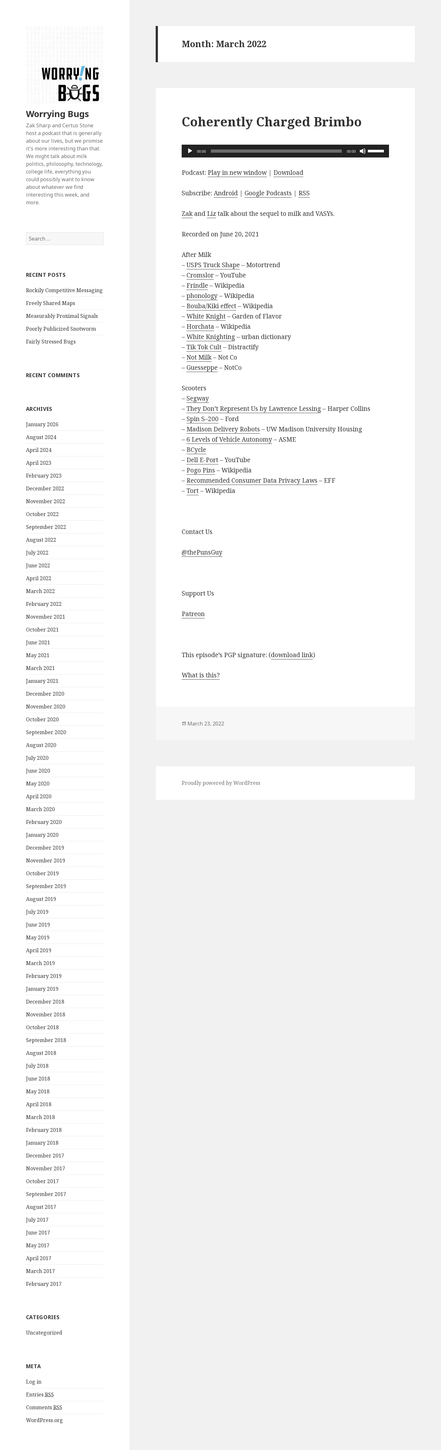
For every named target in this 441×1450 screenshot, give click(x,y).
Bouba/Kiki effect (211, 306)
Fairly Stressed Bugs (51, 341)
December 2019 (45, 847)
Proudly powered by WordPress (221, 782)
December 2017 (45, 1155)
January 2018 (42, 1142)
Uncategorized (44, 1332)
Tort (192, 491)
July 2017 (37, 1219)
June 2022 (38, 565)
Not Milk (199, 357)
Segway (197, 398)
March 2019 (40, 963)
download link (292, 655)
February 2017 (44, 1283)
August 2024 (41, 437)
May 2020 (37, 783)
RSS (304, 193)
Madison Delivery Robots (223, 429)
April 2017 (38, 1258)
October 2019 (42, 873)
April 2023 (38, 462)
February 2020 (44, 822)
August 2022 (41, 539)
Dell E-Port (202, 460)
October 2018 (42, 1027)
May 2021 (37, 655)
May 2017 (37, 1245)
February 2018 (44, 1129)
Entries (40, 1394)
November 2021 (45, 616)
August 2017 (41, 1206)
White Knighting (210, 337)
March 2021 (40, 668)
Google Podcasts (268, 193)
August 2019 (41, 899)
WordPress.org (44, 1420)
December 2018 (45, 1001)
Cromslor (200, 275)
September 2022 (46, 526)
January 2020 (42, 834)
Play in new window (237, 172)
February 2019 (44, 975)
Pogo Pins (200, 470)
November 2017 (45, 1168)
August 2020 (41, 745)
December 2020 (45, 693)
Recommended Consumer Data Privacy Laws (251, 480)
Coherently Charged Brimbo (272, 121)
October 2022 (42, 514)
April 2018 (38, 1104)
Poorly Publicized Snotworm (61, 328)
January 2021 (42, 680)
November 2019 (45, 860)
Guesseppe (202, 367)
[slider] (276, 151)
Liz (211, 213)
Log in (33, 1381)
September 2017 (46, 1194)
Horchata (200, 326)
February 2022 (44, 603)
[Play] (190, 151)
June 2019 (38, 924)
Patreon (193, 614)
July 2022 (37, 552)
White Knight (206, 316)
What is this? (201, 675)
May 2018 (37, 1091)
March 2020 (40, 809)
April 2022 (38, 578)
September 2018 (46, 1040)
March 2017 (40, 1271)
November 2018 (45, 1014)
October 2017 (42, 1181)
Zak (187, 213)
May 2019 (37, 937)
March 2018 (40, 1117)
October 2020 (42, 719)
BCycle (196, 449)
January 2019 (42, 988)
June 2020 (38, 770)
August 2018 (41, 1052)
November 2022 (45, 501)
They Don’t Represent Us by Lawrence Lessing (253, 408)
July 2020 (37, 757)
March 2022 (40, 591)
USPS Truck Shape (213, 265)
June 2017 (38, 1232)
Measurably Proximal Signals (62, 315)
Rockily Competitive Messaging (64, 290)
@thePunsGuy (202, 552)
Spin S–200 (202, 419)
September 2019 (46, 886)
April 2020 (38, 796)
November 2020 (45, 706)
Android (226, 193)
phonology (202, 296)
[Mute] (362, 151)
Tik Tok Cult (203, 347)
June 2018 (38, 1078)
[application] (285, 151)
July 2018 (37, 1065)
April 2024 (38, 450)
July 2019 (37, 911)
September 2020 (46, 732)
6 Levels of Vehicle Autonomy (229, 439)
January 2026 (42, 424)
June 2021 (38, 642)
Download (288, 172)
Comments (44, 1407)
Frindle (197, 285)
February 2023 (44, 475)
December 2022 (45, 488)
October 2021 (42, 629)
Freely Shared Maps (50, 303)
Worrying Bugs (57, 114)
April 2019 (38, 950)
